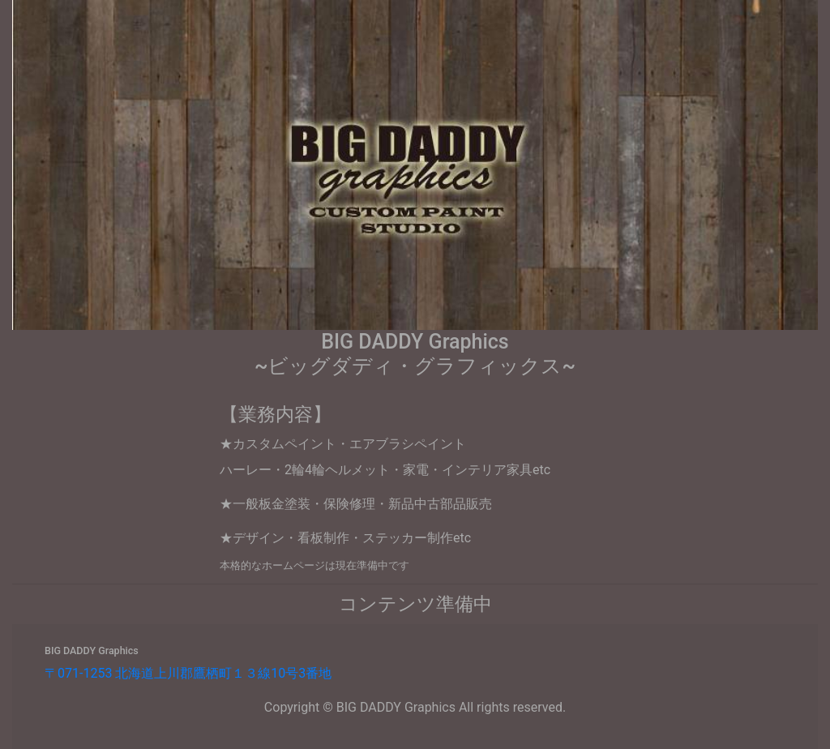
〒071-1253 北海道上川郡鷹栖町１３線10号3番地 (188, 673)
